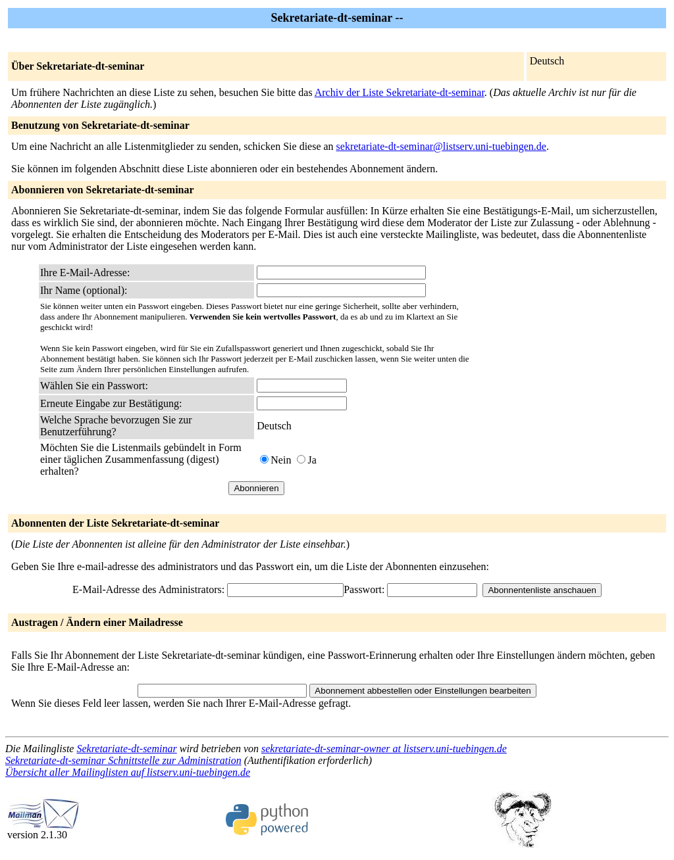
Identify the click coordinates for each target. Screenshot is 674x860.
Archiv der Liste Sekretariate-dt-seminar (399, 92)
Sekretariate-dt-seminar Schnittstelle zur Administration (123, 760)
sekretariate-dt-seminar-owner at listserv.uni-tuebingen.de (384, 748)
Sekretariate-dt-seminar (126, 748)
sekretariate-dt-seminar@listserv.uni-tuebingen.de (441, 146)
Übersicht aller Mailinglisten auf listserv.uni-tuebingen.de (127, 772)
